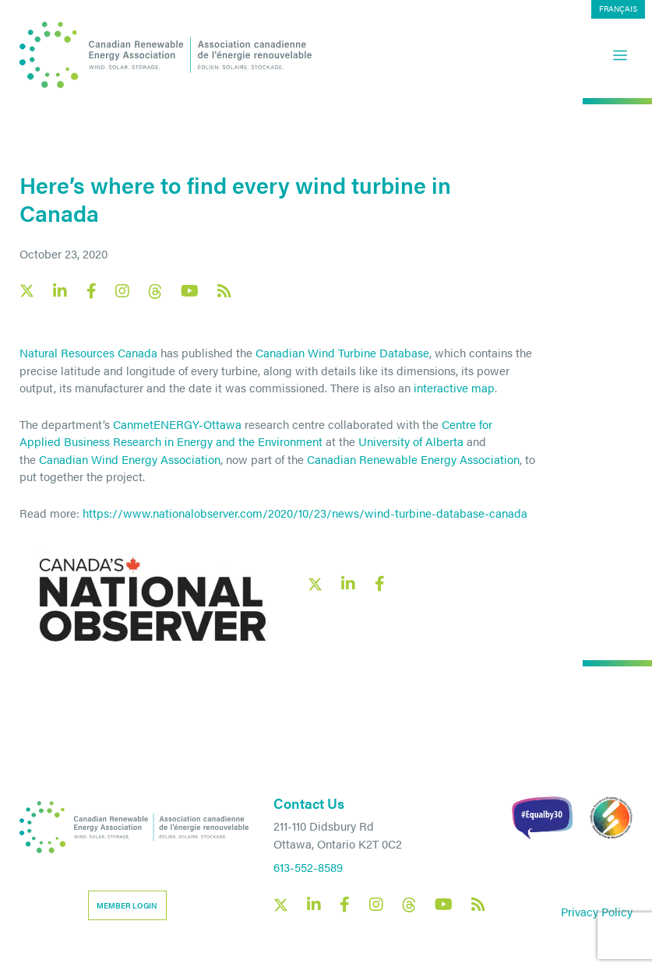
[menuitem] (618, 9)
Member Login (127, 905)
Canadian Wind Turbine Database (342, 352)
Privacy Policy (597, 911)
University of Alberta (410, 441)
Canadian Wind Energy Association (129, 459)
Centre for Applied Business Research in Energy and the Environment (255, 433)
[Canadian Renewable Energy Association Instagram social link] (122, 291)
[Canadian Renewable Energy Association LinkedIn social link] (60, 291)
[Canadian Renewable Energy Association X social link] (27, 291)
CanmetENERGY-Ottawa (177, 424)
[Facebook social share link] (379, 583)
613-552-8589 (308, 867)
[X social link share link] (315, 584)
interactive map (454, 387)
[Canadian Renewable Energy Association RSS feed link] (224, 291)
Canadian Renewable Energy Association (413, 459)
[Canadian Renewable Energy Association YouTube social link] (189, 291)
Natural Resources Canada (88, 352)
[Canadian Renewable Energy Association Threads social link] (155, 292)
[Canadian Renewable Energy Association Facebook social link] (91, 291)
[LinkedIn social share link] (348, 583)
